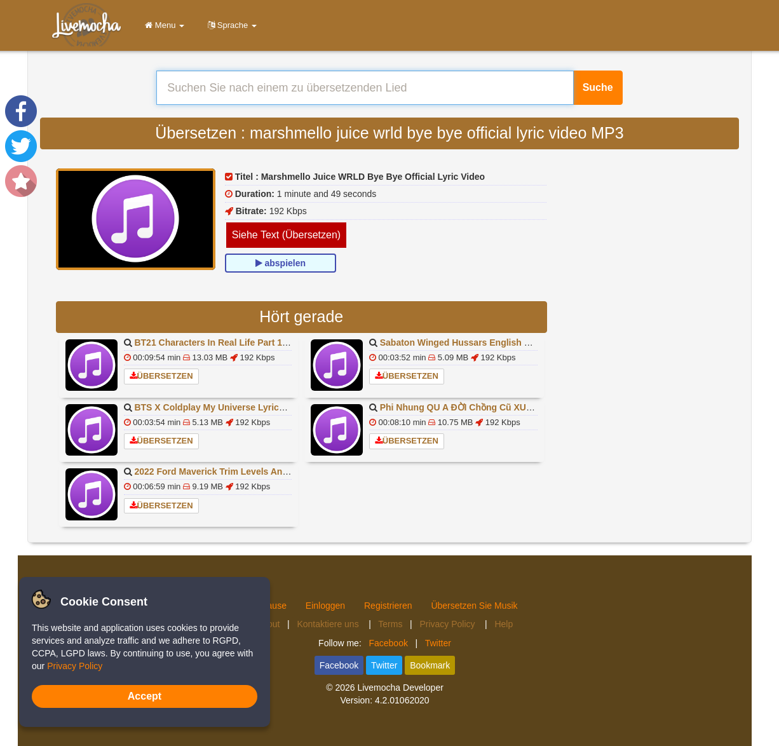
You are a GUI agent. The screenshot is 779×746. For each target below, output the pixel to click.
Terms (390, 624)
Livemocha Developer (400, 687)
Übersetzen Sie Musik (474, 605)
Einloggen (325, 605)
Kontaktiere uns (329, 624)
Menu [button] (162, 25)
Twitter (438, 643)
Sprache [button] (230, 25)
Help (503, 624)
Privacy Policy (448, 624)
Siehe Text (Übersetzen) (286, 234)
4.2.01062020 (402, 700)
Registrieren (388, 605)
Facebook (388, 643)
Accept (144, 696)
